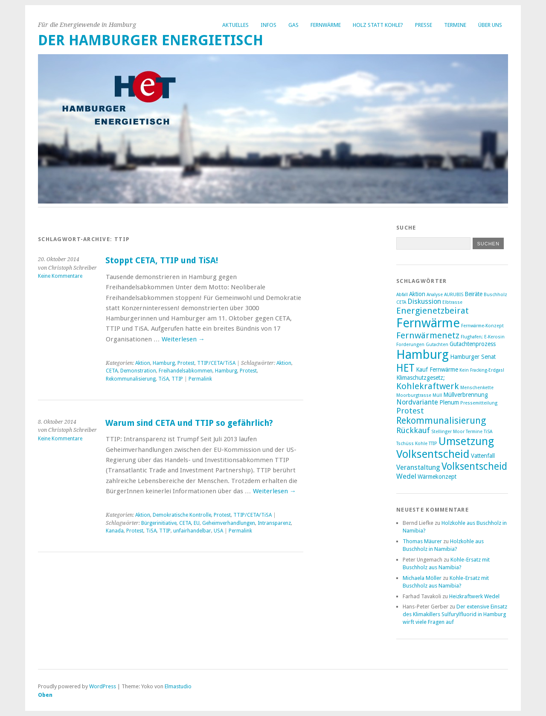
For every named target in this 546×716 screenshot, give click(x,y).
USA (218, 531)
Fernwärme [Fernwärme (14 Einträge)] (428, 323)
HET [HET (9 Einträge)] (405, 368)
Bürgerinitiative (159, 523)
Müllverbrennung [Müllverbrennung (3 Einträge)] (465, 394)
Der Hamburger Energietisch (150, 40)
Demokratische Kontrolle (182, 515)
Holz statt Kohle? (378, 25)
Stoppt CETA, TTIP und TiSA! (161, 260)
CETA (112, 371)
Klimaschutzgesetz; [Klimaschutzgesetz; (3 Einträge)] (420, 377)
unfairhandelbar (192, 531)
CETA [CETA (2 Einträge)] (401, 302)
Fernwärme (326, 25)
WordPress (102, 686)
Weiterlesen (183, 339)
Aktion (142, 363)
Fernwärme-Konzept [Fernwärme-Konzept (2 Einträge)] (482, 326)
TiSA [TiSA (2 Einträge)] (488, 431)
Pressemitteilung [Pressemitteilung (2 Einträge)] (478, 403)
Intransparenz (274, 523)
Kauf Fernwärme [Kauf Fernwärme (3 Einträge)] (437, 369)
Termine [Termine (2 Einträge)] (474, 431)
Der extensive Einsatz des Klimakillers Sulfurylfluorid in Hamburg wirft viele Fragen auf (455, 614)
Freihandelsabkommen (185, 371)
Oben (45, 695)
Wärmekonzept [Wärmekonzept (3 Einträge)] (437, 476)
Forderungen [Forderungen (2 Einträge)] (410, 344)
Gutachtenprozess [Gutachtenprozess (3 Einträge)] (473, 344)
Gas (293, 25)
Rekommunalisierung (131, 379)
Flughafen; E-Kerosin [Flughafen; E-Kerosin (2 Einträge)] (483, 337)
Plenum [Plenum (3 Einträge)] (449, 402)
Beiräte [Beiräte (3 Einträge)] (473, 294)
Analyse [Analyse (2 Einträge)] (435, 294)
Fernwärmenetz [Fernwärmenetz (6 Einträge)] (427, 335)
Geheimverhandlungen (228, 523)
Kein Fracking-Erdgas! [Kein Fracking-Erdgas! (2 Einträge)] (481, 370)
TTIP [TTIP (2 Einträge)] (433, 443)
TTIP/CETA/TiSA (216, 363)
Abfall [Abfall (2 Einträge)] (402, 294)
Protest (186, 363)
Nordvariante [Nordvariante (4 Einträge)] (417, 402)
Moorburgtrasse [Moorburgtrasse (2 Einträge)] (413, 395)
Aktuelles (235, 25)
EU (197, 523)
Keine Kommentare (60, 276)
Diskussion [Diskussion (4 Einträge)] (424, 301)
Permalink (200, 379)
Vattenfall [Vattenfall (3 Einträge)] (483, 455)
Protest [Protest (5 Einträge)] (410, 410)
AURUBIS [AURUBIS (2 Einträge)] (453, 294)
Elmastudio (178, 686)
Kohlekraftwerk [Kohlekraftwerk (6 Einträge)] (427, 386)
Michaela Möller (422, 578)
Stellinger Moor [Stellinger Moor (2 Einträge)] (448, 431)
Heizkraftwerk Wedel (474, 596)
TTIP (177, 379)
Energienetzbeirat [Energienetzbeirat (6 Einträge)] (432, 311)
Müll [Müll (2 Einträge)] (437, 395)
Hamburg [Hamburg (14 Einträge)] (422, 354)
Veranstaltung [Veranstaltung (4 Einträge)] (418, 467)
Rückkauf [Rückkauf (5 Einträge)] (413, 430)
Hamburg (164, 363)
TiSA (163, 379)
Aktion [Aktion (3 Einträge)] (417, 294)
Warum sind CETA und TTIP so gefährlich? (189, 423)
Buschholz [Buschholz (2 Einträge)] (495, 294)
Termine (455, 25)
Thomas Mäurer (422, 541)
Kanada (115, 531)
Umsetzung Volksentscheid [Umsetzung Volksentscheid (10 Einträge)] (445, 447)
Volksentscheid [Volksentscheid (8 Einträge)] (474, 466)
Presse (423, 25)
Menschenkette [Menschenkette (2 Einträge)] (477, 387)
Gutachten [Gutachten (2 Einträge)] (437, 344)
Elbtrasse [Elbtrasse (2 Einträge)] (452, 302)
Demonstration (138, 371)
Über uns (490, 25)
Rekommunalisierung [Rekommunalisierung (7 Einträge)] (441, 420)
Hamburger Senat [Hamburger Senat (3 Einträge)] (473, 356)
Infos (268, 25)
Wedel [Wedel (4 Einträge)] (406, 476)
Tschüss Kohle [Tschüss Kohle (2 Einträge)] (411, 443)
